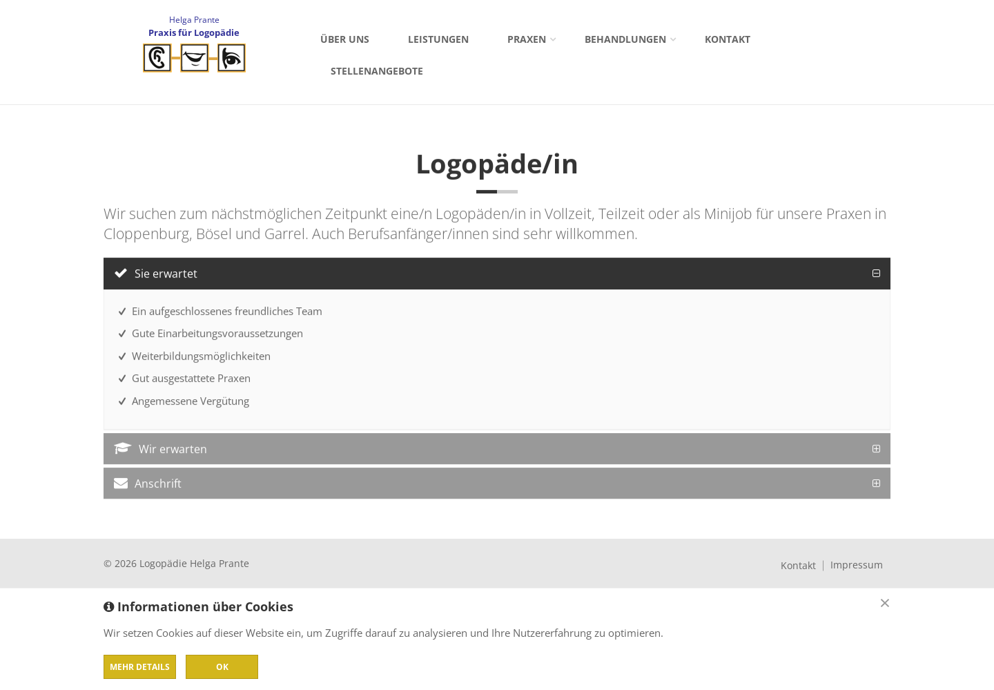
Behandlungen (625, 39)
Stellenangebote (377, 70)
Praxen (526, 39)
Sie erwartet (155, 274)
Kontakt (727, 39)
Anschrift (148, 484)
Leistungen (438, 39)
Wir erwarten (160, 450)
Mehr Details (140, 667)
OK (222, 667)
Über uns (344, 39)
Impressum (856, 565)
